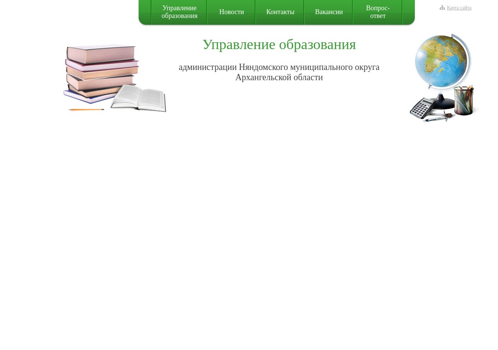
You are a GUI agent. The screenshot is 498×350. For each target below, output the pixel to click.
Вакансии (329, 12)
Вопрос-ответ (378, 11)
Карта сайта (459, 7)
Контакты (281, 12)
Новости (231, 12)
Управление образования (179, 11)
